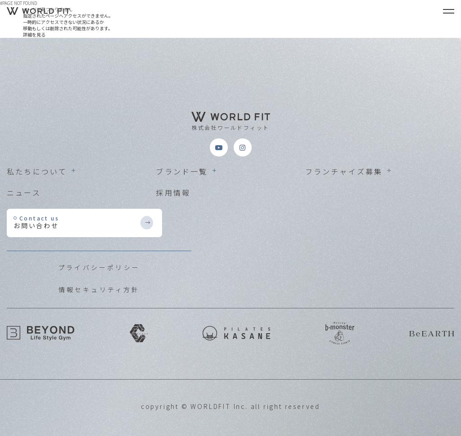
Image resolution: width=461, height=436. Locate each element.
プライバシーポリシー (99, 267)
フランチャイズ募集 (344, 171)
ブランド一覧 (182, 171)
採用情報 (173, 192)
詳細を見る (34, 34)
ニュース (24, 192)
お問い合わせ (77, 222)
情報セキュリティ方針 (99, 289)
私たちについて (37, 171)
